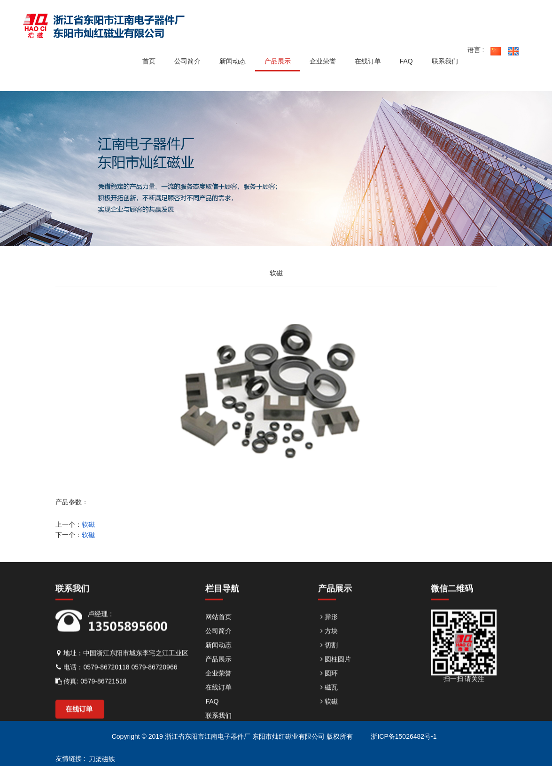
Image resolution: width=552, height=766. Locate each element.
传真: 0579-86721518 (91, 699)
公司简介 (218, 648)
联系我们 (218, 733)
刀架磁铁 (100, 759)
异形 (328, 634)
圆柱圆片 (334, 676)
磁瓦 (328, 705)
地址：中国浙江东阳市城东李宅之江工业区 (122, 670)
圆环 (328, 691)
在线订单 (218, 705)
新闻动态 (218, 662)
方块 (328, 648)
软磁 (88, 524)
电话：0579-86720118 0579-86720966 (116, 684)
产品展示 (218, 676)
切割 (328, 662)
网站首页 (218, 634)
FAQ (211, 719)
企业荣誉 (218, 691)
